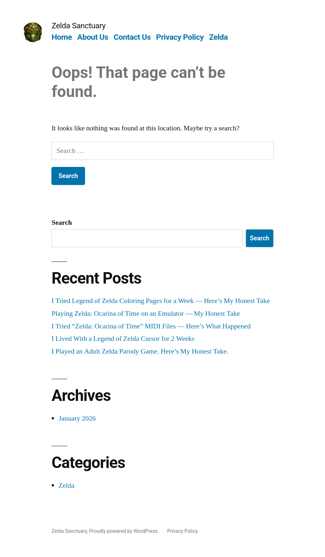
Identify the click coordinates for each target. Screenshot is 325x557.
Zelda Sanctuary (78, 25)
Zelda (218, 37)
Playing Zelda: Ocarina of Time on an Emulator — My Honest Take (145, 313)
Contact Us (132, 37)
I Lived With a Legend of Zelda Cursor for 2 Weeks (123, 338)
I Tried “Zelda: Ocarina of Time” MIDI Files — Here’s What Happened (151, 326)
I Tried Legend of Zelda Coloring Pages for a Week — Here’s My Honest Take (160, 300)
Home (61, 37)
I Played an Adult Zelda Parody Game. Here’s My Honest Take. (139, 351)
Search (61, 222)
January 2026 (77, 418)
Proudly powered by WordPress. (124, 531)
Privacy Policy (180, 37)
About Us (92, 37)
